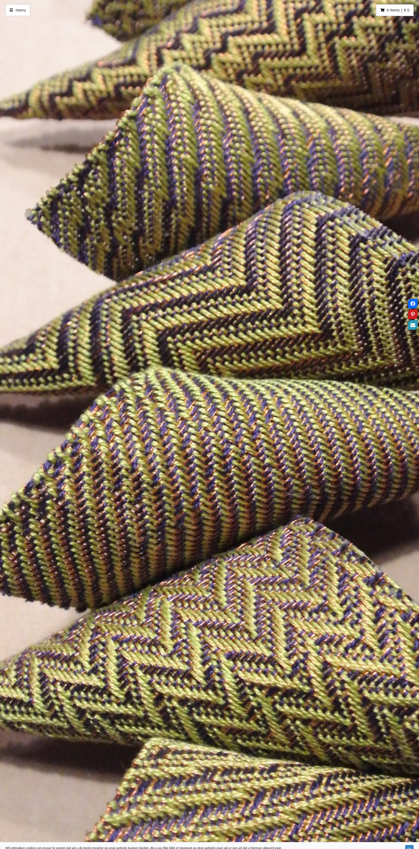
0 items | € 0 (398, 10)
